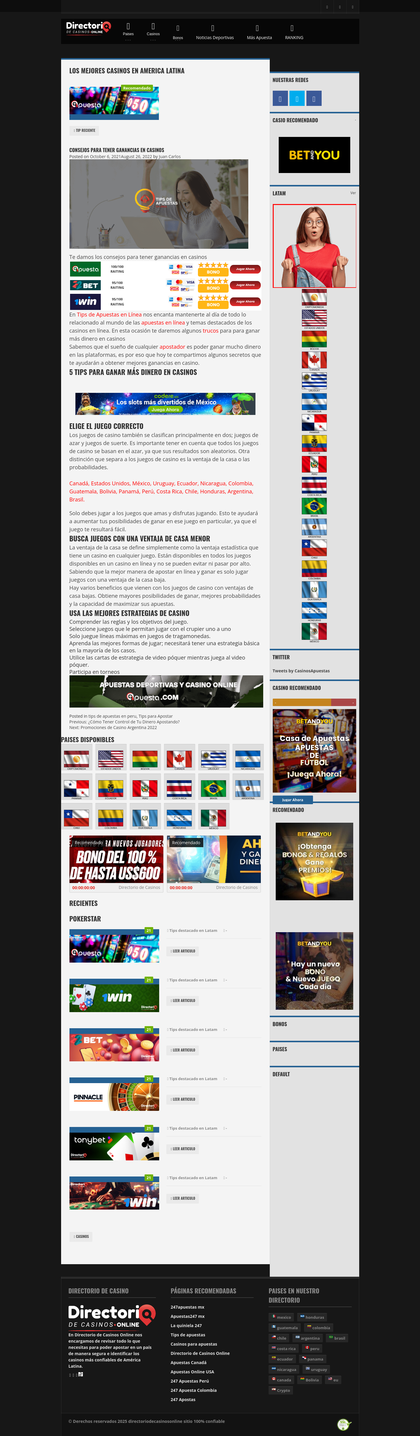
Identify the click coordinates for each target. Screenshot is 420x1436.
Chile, (192, 491)
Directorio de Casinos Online (200, 1353)
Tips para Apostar (156, 716)
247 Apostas (183, 1399)
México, (141, 483)
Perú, (148, 491)
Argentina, (240, 491)
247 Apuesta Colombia (194, 1390)
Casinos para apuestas (194, 1344)
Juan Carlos (170, 156)
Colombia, (240, 483)
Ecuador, (188, 483)
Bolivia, (108, 491)
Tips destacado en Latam (191, 930)
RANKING (294, 31)
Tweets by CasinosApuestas (301, 671)
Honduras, (213, 491)
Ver (353, 192)
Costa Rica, (170, 491)
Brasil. (77, 499)
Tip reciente (84, 131)
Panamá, (129, 491)
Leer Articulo (182, 951)
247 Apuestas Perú (190, 1381)
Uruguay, (164, 483)
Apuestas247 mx (188, 1316)
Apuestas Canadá (189, 1362)
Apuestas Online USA (192, 1372)
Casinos (81, 1237)
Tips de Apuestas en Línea (109, 314)
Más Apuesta (259, 31)
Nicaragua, (213, 483)
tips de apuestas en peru (113, 716)
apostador (173, 346)
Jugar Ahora (292, 799)
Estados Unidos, (111, 483)
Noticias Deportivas (215, 31)
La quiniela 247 (186, 1325)
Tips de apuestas (188, 1335)
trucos (210, 330)
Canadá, (79, 483)
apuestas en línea (163, 322)
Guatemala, (83, 491)
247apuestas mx (187, 1307)
